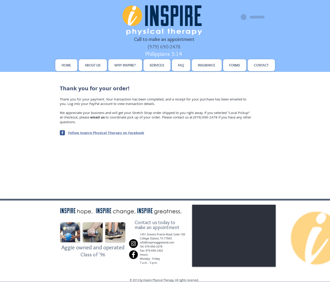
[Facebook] (133, 254)
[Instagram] (133, 243)
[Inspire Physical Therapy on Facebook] (62, 132)
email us (97, 117)
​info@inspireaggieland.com (157, 242)
